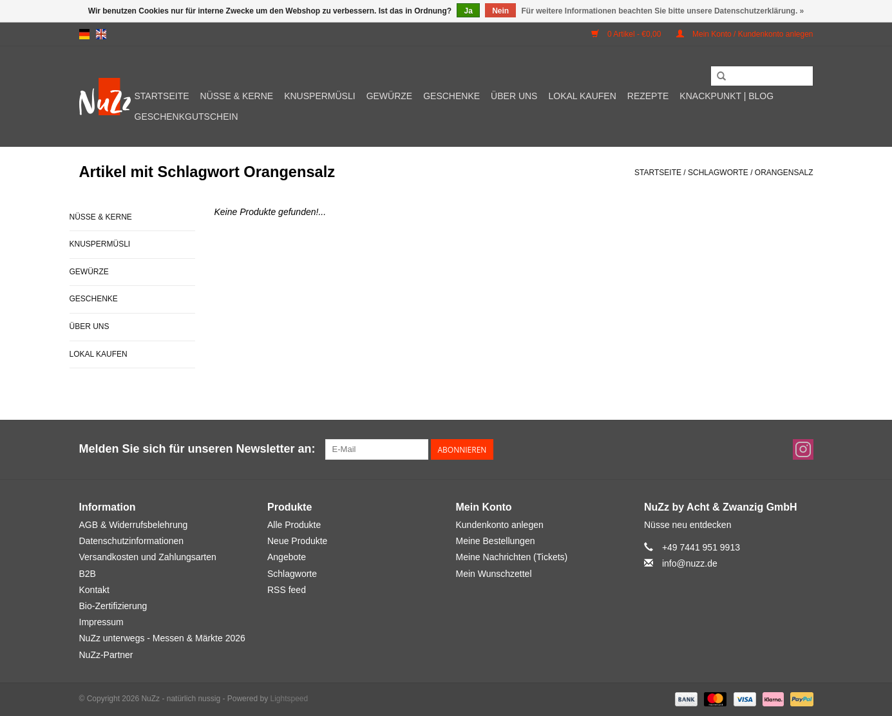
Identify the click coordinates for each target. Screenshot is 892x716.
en (101, 34)
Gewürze (389, 96)
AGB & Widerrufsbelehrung (133, 525)
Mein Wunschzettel (494, 574)
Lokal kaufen (582, 96)
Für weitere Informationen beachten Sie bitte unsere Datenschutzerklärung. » (663, 10)
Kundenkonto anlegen (500, 525)
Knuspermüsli (319, 96)
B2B (87, 574)
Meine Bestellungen (495, 541)
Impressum (101, 622)
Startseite (162, 96)
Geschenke (451, 96)
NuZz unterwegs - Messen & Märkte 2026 (162, 638)
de (84, 34)
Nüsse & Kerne (237, 96)
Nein (500, 10)
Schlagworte (718, 172)
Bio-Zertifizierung (113, 606)
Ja (468, 10)
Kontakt (94, 590)
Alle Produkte (294, 525)
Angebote (286, 557)
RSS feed (286, 590)
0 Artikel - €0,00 (627, 34)
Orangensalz (784, 172)
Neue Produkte (297, 541)
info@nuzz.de (689, 563)
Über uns (514, 96)
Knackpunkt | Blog (726, 96)
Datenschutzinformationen (131, 541)
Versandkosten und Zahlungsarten (147, 557)
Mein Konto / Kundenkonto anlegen (744, 34)
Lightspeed (289, 698)
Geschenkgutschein (186, 116)
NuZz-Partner (106, 655)
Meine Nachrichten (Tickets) (512, 557)
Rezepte (648, 96)
